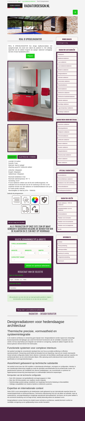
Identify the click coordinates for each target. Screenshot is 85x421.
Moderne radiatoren (63, 70)
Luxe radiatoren (62, 62)
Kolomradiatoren (62, 89)
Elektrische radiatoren (63, 92)
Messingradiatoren (63, 128)
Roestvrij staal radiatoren (64, 155)
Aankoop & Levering (63, 253)
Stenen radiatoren (62, 158)
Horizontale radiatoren (64, 81)
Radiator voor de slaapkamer (65, 225)
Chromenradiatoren (63, 136)
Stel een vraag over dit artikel (16, 222)
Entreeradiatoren (62, 214)
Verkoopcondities (62, 249)
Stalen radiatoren (62, 162)
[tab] (12, 157)
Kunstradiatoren (62, 175)
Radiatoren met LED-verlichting (66, 182)
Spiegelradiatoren (62, 151)
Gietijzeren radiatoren (63, 132)
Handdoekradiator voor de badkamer (65, 209)
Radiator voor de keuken (64, 217)
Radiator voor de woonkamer (65, 221)
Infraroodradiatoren (63, 186)
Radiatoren (61, 54)
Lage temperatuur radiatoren (65, 108)
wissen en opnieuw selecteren (38, 266)
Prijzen (30, 56)
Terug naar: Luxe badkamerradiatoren (30, 310)
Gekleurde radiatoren (63, 139)
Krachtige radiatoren (63, 104)
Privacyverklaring (62, 245)
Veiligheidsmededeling (64, 257)
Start (19, 1)
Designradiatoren (62, 73)
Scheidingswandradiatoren (65, 190)
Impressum (61, 261)
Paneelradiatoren (62, 85)
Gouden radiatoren (63, 147)
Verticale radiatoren (63, 77)
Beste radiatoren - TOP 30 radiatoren (65, 203)
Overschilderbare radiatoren (65, 179)
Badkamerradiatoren (63, 58)
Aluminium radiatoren (63, 124)
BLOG (59, 229)
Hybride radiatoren (63, 100)
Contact (60, 242)
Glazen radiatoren (62, 143)
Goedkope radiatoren (63, 111)
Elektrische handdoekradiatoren (66, 96)
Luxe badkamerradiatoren (28, 1)
